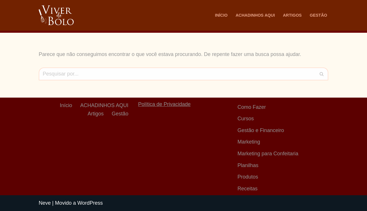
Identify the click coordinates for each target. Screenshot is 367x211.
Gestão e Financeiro (260, 130)
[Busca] (177, 73)
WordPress (90, 203)
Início (221, 15)
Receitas (247, 188)
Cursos (245, 118)
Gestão (318, 15)
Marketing (248, 142)
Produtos (247, 177)
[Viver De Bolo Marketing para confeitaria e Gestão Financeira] (56, 15)
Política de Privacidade (164, 104)
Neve (45, 203)
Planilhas (247, 165)
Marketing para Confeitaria (267, 153)
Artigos (292, 15)
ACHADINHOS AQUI (255, 15)
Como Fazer (251, 107)
